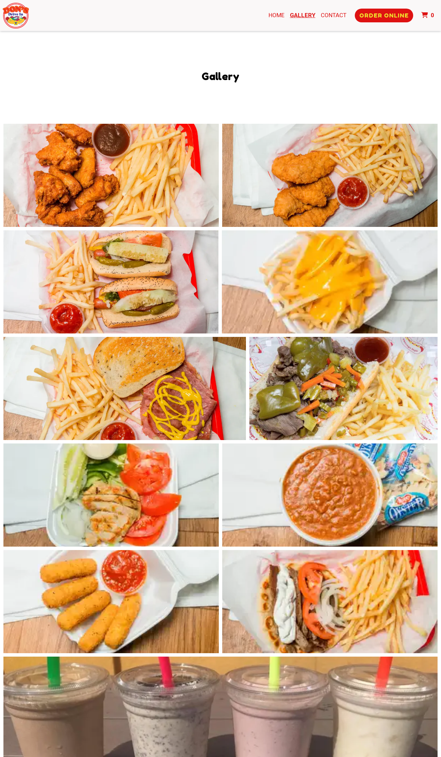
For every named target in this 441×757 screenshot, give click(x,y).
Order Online (384, 15)
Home (276, 15)
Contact (334, 15)
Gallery (302, 15)
